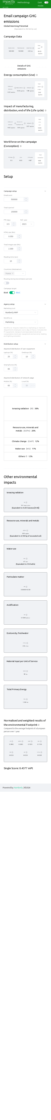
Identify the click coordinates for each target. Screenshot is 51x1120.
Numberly (18, 1116)
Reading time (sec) (11, 281)
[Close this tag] (13, 298)
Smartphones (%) (10, 389)
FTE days (7, 244)
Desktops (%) (27, 377)
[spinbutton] (14, 224)
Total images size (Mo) (12, 269)
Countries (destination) (12, 294)
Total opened (9, 232)
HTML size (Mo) (9, 257)
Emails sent (8, 220)
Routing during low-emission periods (18, 303)
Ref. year (23, 244)
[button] (25, 215)
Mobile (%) (8, 406)
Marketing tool (9, 333)
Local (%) (25, 406)
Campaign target (10, 313)
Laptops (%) (8, 377)
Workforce (8, 342)
